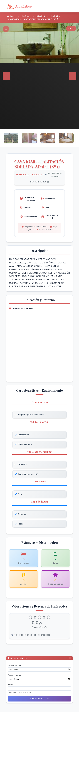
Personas (11, 685)
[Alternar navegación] (70, 6)
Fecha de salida (14, 675)
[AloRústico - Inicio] (27, 6)
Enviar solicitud (39, 699)
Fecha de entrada (15, 666)
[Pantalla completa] (6, 29)
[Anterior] (6, 76)
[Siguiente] (72, 76)
